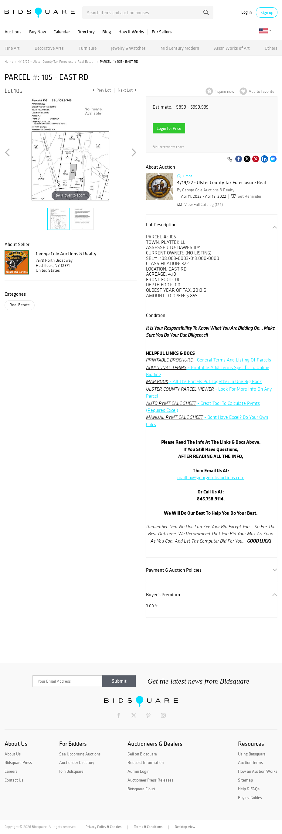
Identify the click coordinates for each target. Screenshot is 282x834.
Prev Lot (101, 90)
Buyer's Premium (163, 594)
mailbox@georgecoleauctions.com (210, 477)
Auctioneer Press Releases (150, 780)
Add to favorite (261, 91)
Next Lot (127, 90)
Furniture (88, 48)
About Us (13, 754)
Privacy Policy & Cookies (103, 827)
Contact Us (14, 780)
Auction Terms (250, 762)
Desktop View (185, 827)
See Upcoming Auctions (79, 754)
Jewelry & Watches (128, 48)
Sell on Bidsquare (142, 754)
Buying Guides (250, 797)
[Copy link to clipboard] (229, 159)
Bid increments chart (168, 147)
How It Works (131, 32)
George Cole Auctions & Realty (66, 254)
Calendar (61, 32)
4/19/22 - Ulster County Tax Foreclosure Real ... (223, 182)
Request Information (145, 762)
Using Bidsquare (252, 754)
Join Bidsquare (71, 771)
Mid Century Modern (180, 48)
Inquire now (224, 91)
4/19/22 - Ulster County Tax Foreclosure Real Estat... (56, 61)
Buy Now (37, 32)
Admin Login (138, 771)
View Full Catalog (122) (199, 204)
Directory (86, 32)
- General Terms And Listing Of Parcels (208, 360)
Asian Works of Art (232, 48)
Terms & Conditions (148, 827)
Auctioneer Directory (76, 762)
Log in (246, 12)
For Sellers (162, 32)
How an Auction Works (257, 771)
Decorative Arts (49, 48)
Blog (106, 32)
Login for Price (169, 128)
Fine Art (12, 48)
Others (271, 48)
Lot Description (161, 224)
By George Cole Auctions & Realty (205, 190)
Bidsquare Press (18, 762)
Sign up (266, 12)
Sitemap (245, 780)
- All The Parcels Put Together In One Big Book (204, 381)
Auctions (13, 32)
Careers (11, 771)
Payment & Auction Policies (174, 570)
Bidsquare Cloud (141, 789)
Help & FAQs (249, 789)
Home (9, 61)
